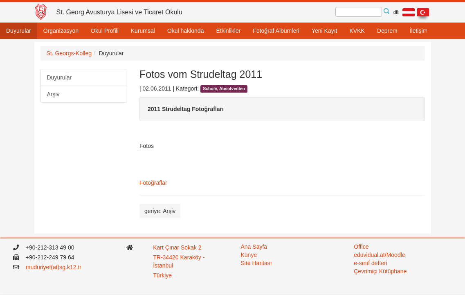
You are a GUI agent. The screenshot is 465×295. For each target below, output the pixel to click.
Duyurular (18, 30)
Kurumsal (143, 30)
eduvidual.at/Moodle (379, 255)
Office (361, 246)
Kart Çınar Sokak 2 (177, 247)
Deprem (387, 30)
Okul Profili (105, 30)
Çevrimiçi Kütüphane (380, 271)
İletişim (419, 30)
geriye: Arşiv (159, 211)
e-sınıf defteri (370, 263)
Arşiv (53, 94)
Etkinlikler (228, 30)
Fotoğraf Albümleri (276, 30)
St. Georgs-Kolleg (69, 53)
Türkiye (163, 275)
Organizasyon (61, 30)
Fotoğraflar (153, 182)
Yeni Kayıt (324, 30)
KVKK (356, 30)
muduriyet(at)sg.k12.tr (53, 267)
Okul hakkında (185, 30)
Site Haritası (256, 263)
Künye (249, 255)
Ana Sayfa (254, 246)
